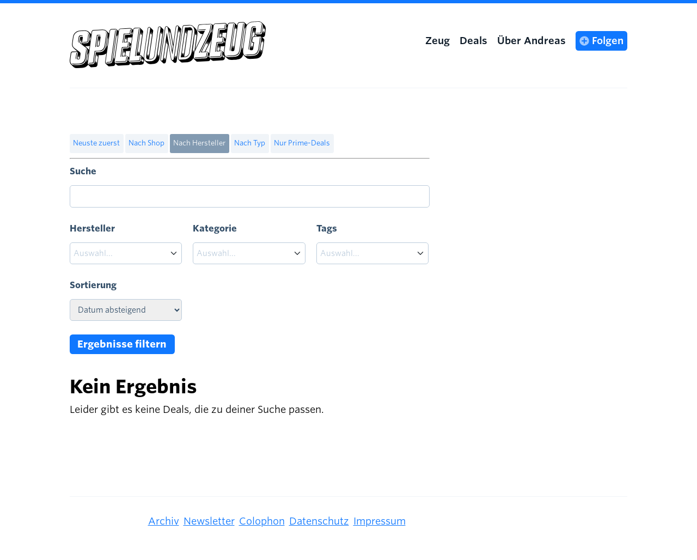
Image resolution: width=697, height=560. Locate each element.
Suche (83, 171)
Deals (473, 40)
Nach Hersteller (199, 143)
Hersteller (92, 228)
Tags (326, 228)
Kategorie (215, 228)
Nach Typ (249, 143)
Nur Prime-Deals (302, 143)
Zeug (437, 40)
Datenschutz (319, 521)
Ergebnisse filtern (122, 344)
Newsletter (209, 521)
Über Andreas (531, 40)
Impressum (379, 521)
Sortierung (93, 285)
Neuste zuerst (96, 143)
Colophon (262, 521)
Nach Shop (146, 143)
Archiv (163, 521)
